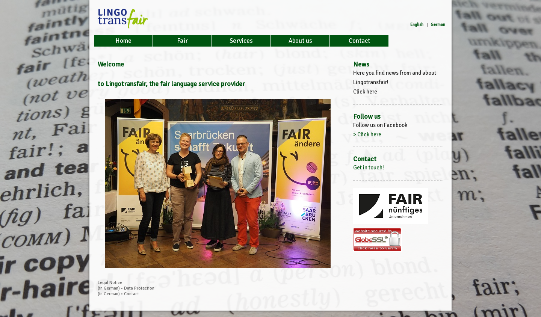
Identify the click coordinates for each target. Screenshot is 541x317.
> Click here (367, 134)
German (438, 24)
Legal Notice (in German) (110, 285)
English (416, 24)
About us (300, 41)
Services (241, 41)
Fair (182, 41)
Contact (359, 41)
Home (123, 41)
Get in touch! (368, 167)
